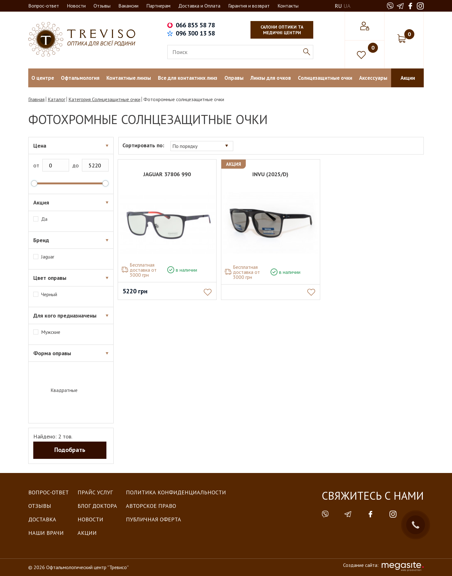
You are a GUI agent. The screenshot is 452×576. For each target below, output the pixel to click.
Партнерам (158, 6)
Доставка (42, 519)
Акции (87, 532)
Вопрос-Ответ (48, 492)
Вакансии (128, 6)
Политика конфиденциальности (176, 492)
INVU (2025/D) (271, 174)
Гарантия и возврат (249, 6)
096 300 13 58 (195, 33)
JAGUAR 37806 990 (168, 174)
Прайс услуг (95, 492)
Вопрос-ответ (43, 6)
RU (338, 5)
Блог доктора (97, 505)
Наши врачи (46, 532)
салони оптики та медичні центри (282, 29)
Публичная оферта (153, 519)
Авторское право (151, 505)
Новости (76, 6)
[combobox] (202, 145)
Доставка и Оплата (199, 6)
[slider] (34, 183)
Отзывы (102, 6)
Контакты (288, 6)
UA (347, 5)
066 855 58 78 (195, 25)
